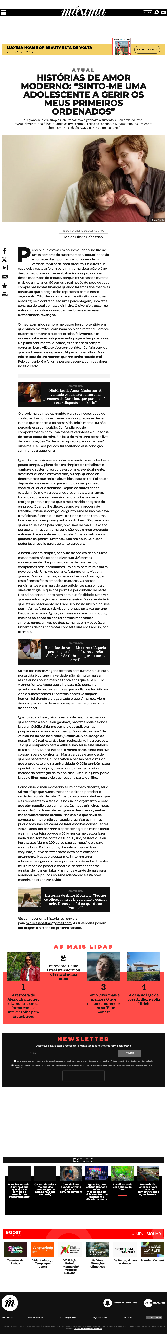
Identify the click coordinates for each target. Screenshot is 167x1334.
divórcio (84, 306)
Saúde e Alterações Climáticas (97, 1263)
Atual (83, 70)
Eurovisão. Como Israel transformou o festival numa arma (63, 972)
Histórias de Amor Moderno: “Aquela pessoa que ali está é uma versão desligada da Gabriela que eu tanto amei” (75, 654)
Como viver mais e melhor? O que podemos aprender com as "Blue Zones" (103, 1003)
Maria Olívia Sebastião (83, 237)
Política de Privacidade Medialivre (88, 1329)
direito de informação (133, 1061)
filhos (28, 474)
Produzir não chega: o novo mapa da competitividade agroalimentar (148, 1189)
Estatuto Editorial (35, 1317)
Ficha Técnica (7, 1317)
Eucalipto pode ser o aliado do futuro (122, 1187)
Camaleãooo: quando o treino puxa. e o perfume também (71, 1188)
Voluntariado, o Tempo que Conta (42, 1263)
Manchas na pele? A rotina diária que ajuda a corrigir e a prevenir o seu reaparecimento (19, 1190)
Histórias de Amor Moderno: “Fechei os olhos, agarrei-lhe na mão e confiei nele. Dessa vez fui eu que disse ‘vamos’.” (75, 902)
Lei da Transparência (67, 1317)
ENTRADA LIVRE (147, 49)
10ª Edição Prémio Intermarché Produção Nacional (70, 1267)
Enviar (129, 1053)
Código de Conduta (99, 1317)
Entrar (147, 12)
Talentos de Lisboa (15, 1262)
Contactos (127, 1317)
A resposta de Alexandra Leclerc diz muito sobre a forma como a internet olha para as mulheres (23, 1005)
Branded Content (152, 1260)
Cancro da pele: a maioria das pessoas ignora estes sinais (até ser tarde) (45, 1189)
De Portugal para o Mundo (125, 1262)
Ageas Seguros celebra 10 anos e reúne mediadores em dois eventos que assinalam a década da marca (96, 1192)
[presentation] (83, 1076)
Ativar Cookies (154, 1318)
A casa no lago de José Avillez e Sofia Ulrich (144, 999)
